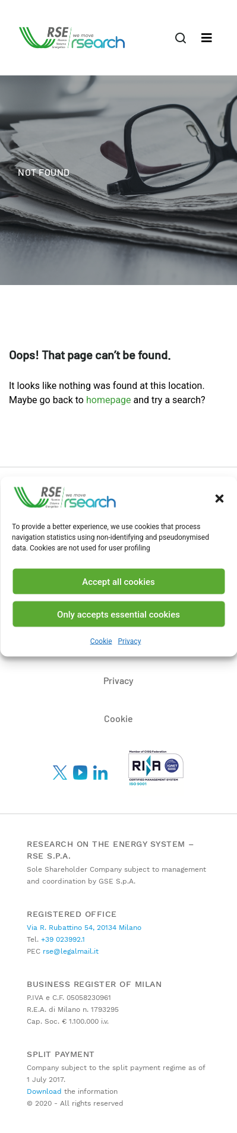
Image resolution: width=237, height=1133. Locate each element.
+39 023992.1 (62, 939)
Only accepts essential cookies (118, 614)
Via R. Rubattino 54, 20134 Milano (84, 927)
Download (44, 1091)
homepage (108, 400)
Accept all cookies (118, 581)
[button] (219, 498)
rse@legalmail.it (69, 951)
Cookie (101, 641)
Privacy (129, 641)
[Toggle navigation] (181, 38)
